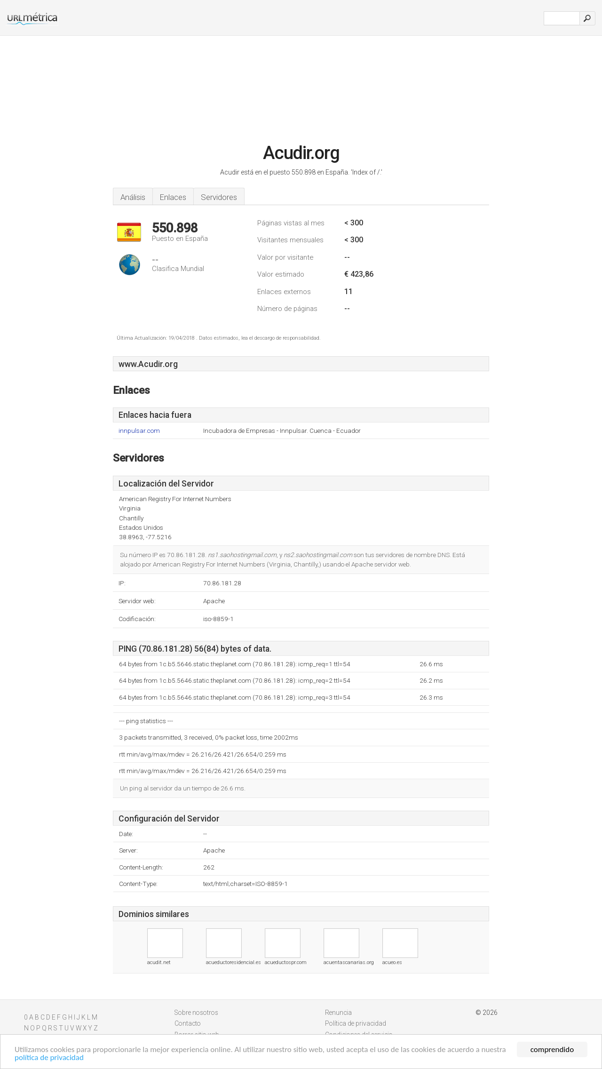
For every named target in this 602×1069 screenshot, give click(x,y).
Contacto (187, 1023)
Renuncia (338, 1012)
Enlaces (173, 197)
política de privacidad (49, 1058)
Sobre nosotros (196, 1012)
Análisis (132, 197)
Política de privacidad (355, 1023)
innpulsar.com (139, 430)
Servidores (219, 197)
